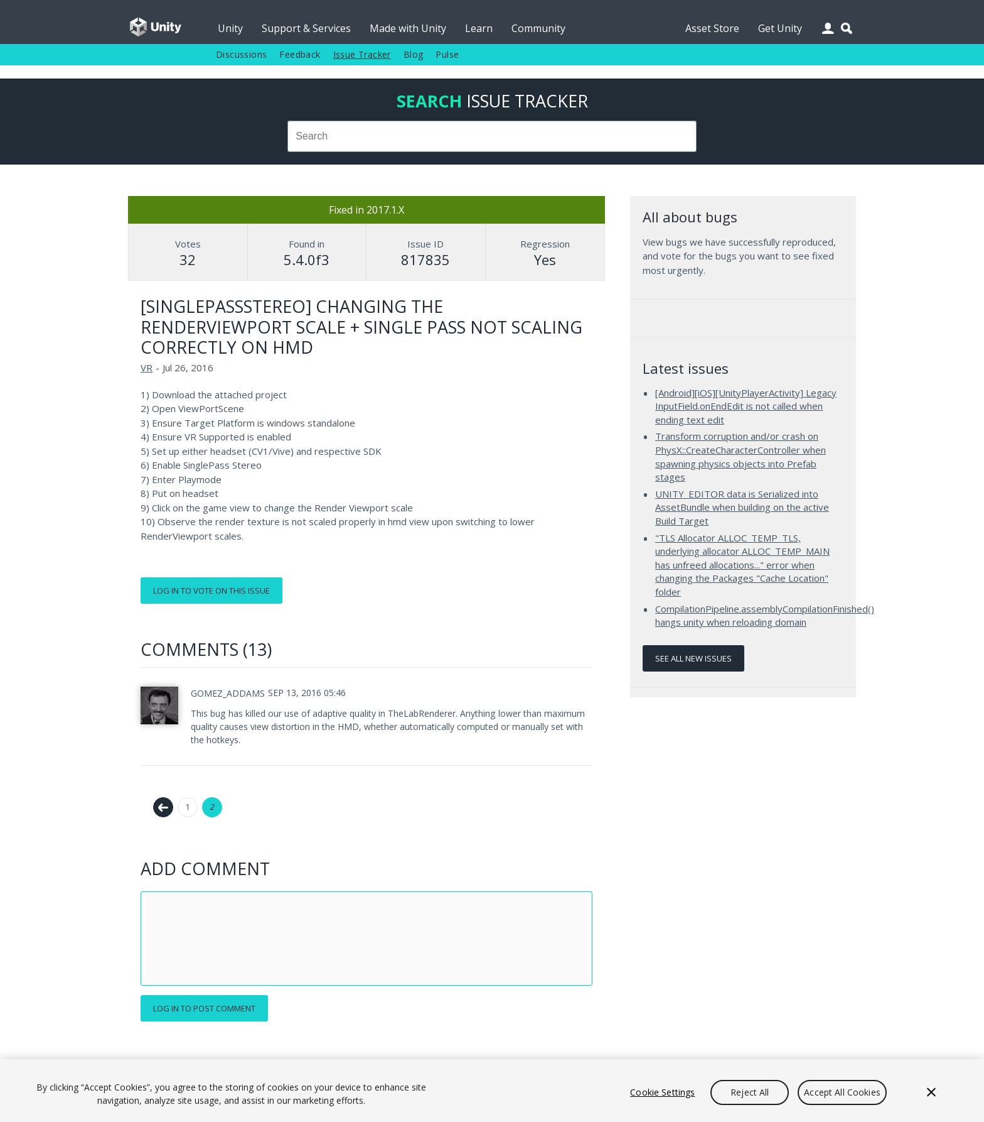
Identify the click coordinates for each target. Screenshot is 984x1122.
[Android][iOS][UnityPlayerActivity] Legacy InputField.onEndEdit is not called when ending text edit (746, 406)
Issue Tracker (362, 54)
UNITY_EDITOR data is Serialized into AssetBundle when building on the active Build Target (742, 507)
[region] (492, 1090)
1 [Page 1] (188, 807)
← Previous (163, 807)
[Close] (931, 1092)
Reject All (749, 1092)
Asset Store (712, 28)
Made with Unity (408, 28)
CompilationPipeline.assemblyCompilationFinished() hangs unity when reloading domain (764, 615)
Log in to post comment (204, 1008)
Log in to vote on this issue (211, 590)
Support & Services (306, 28)
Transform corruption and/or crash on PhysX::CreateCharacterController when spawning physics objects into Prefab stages (740, 456)
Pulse (447, 54)
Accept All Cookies (842, 1092)
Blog (414, 54)
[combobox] (492, 136)
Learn (479, 28)
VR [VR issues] (146, 367)
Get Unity (780, 28)
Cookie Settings (662, 1092)
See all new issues (693, 658)
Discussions (241, 54)
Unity (230, 28)
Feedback (299, 54)
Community (538, 28)
